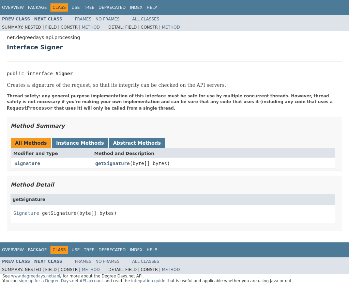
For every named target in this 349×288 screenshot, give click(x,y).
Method (91, 27)
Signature (27, 163)
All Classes (145, 19)
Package (37, 7)
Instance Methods (80, 143)
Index (136, 7)
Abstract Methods (137, 143)
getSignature (112, 163)
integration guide (148, 280)
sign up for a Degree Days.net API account (61, 280)
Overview (13, 7)
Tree (89, 7)
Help (152, 7)
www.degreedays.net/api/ (36, 276)
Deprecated (112, 7)
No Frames (107, 19)
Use (76, 7)
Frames (83, 19)
